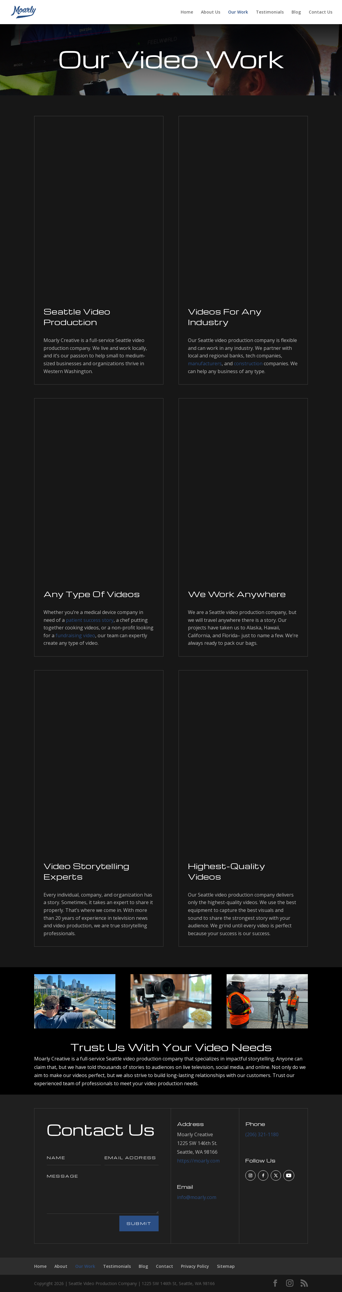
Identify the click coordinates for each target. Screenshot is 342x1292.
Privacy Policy (195, 1266)
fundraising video (75, 635)
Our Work (238, 12)
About (60, 1266)
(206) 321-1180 (262, 1134)
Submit (139, 1223)
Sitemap (226, 1266)
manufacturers (205, 363)
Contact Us (320, 12)
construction (248, 363)
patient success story (90, 620)
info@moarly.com (196, 1197)
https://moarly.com (198, 1160)
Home (187, 12)
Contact (164, 1266)
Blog (296, 12)
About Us (210, 12)
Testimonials (270, 12)
